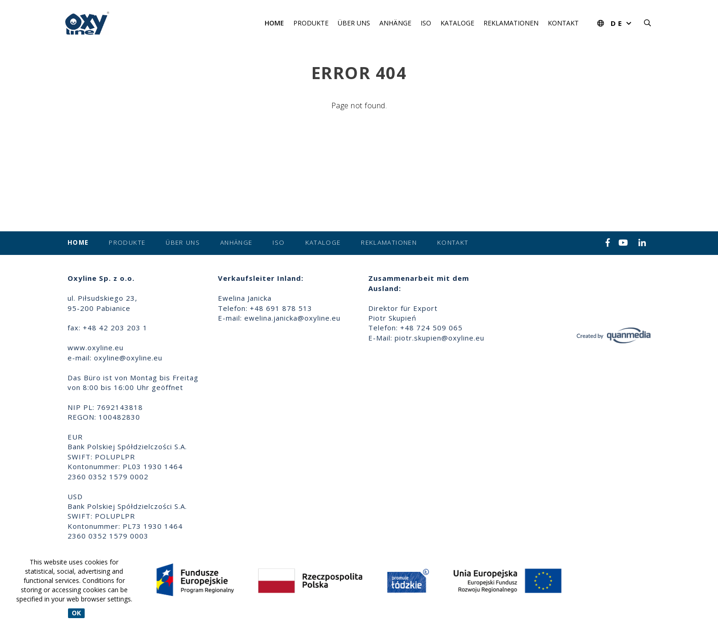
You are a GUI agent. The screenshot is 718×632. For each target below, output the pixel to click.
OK (76, 613)
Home (274, 23)
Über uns (354, 23)
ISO (426, 23)
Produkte (310, 23)
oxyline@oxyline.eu (128, 357)
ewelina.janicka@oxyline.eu (292, 317)
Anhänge (395, 23)
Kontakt (563, 23)
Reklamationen (510, 23)
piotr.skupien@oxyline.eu (439, 337)
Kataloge (457, 23)
